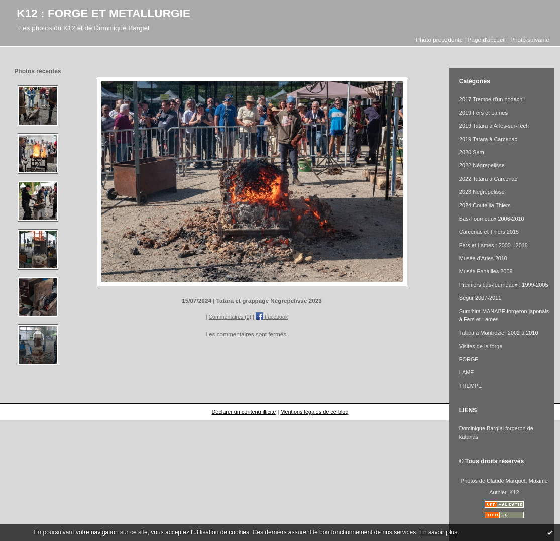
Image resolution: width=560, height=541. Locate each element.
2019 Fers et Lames (483, 113)
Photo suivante (529, 39)
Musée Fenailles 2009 (486, 271)
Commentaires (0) (229, 317)
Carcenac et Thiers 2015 (489, 232)
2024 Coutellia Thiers (485, 205)
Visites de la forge (481, 346)
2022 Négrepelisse (482, 165)
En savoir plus (438, 532)
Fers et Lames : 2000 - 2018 (493, 245)
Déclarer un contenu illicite (243, 412)
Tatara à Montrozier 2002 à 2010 (498, 333)
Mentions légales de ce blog (314, 412)
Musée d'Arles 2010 (483, 258)
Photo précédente (439, 39)
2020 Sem (471, 152)
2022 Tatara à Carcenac (488, 179)
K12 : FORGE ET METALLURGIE (103, 13)
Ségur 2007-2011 (480, 298)
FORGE (469, 359)
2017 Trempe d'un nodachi (491, 99)
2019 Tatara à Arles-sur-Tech (494, 126)
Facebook (272, 317)
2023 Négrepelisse (482, 192)
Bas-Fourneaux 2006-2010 (491, 218)
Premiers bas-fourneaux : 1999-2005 (503, 285)
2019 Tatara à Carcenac (488, 139)
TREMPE (470, 386)
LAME (466, 372)
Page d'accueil (487, 39)
